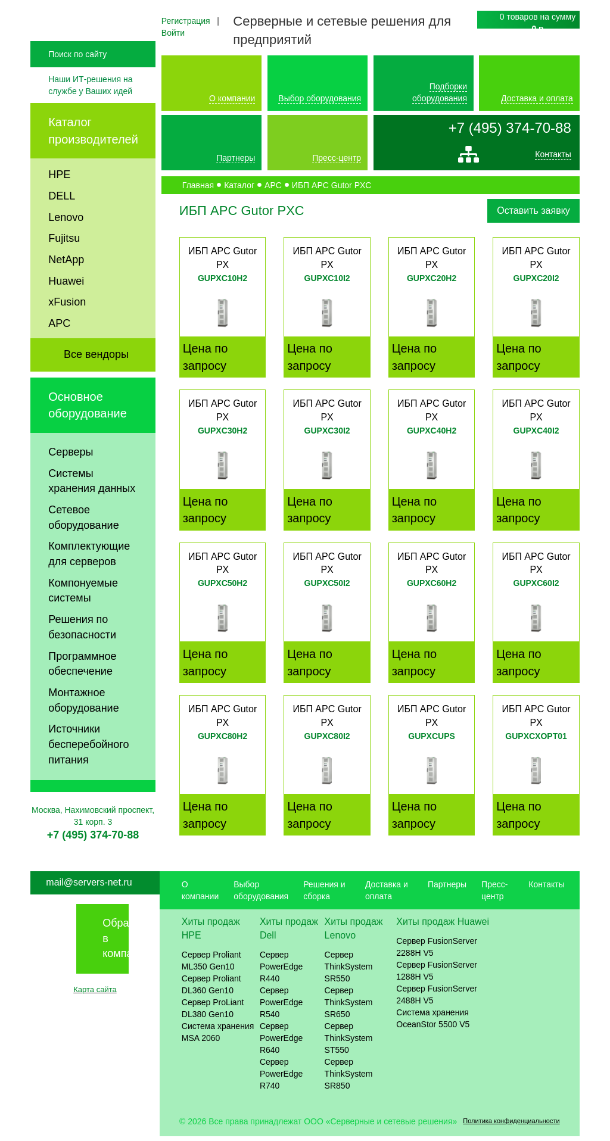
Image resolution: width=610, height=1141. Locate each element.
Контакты (553, 157)
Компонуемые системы (83, 615)
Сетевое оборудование (83, 542)
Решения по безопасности (82, 652)
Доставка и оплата (537, 98)
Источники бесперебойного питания (88, 769)
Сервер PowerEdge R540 (281, 1007)
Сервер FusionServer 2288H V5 (436, 952)
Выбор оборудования (319, 98)
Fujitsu (64, 263)
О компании (232, 98)
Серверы (70, 476)
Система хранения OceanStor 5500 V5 (432, 1023)
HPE (59, 199)
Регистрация (185, 21)
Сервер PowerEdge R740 (281, 1078)
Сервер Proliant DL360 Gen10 (211, 989)
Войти (173, 33)
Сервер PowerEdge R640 (281, 1042)
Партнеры (235, 158)
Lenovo (65, 242)
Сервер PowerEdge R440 (281, 971)
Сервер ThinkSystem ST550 (349, 1042)
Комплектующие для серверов (89, 579)
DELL (61, 220)
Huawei (66, 305)
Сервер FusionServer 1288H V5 (436, 976)
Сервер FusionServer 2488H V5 (436, 1000)
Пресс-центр (336, 158)
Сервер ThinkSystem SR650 (349, 1007)
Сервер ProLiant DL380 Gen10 (213, 1013)
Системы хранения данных (91, 505)
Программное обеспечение (82, 688)
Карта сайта (94, 994)
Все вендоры (96, 379)
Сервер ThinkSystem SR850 (349, 1078)
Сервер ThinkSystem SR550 (349, 971)
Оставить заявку (533, 210)
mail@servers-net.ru (89, 888)
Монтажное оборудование (83, 724)
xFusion (67, 327)
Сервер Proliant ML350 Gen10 (211, 965)
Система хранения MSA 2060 (218, 1037)
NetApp (66, 284)
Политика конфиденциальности (511, 1126)
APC (59, 348)
